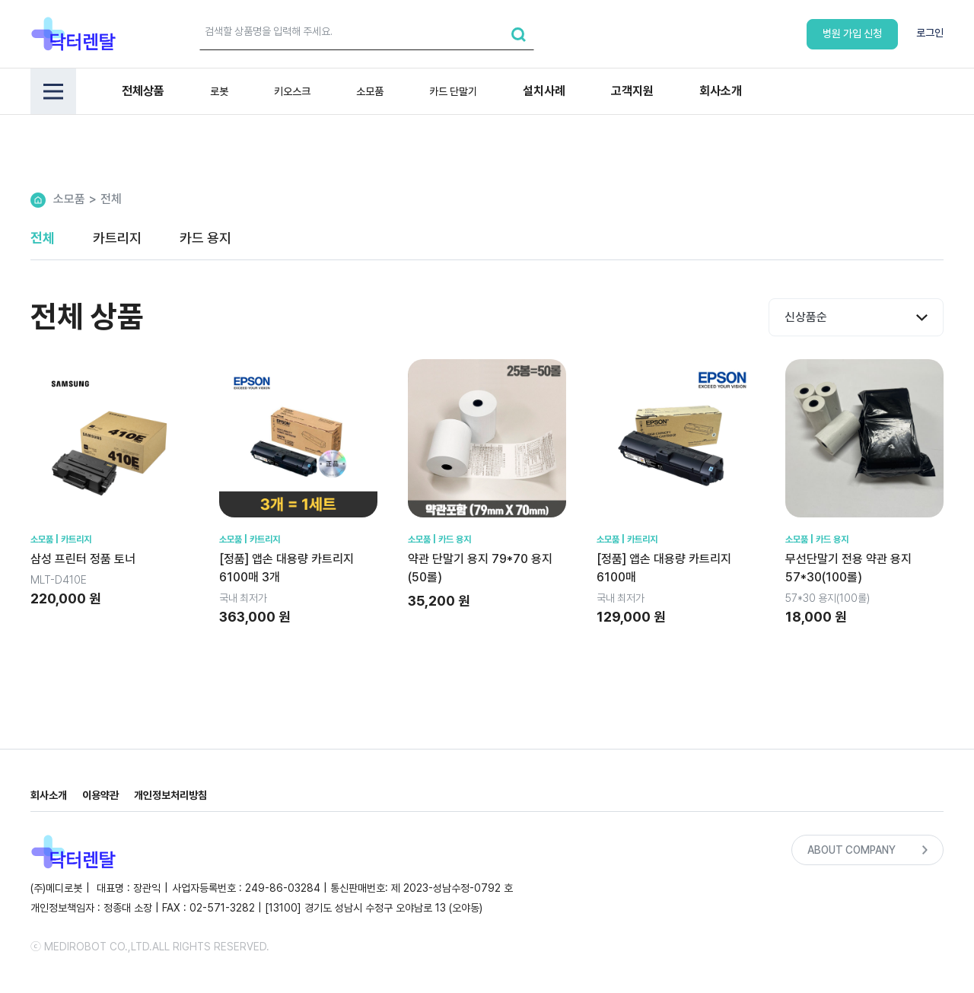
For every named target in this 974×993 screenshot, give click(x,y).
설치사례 (544, 91)
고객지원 (632, 91)
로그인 (930, 33)
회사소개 (720, 91)
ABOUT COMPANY (867, 850)
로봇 (219, 91)
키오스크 (292, 91)
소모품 (370, 91)
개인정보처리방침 (170, 795)
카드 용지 (205, 238)
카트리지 (117, 238)
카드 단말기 (453, 91)
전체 (111, 199)
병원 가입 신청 (852, 33)
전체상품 (143, 91)
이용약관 (100, 795)
